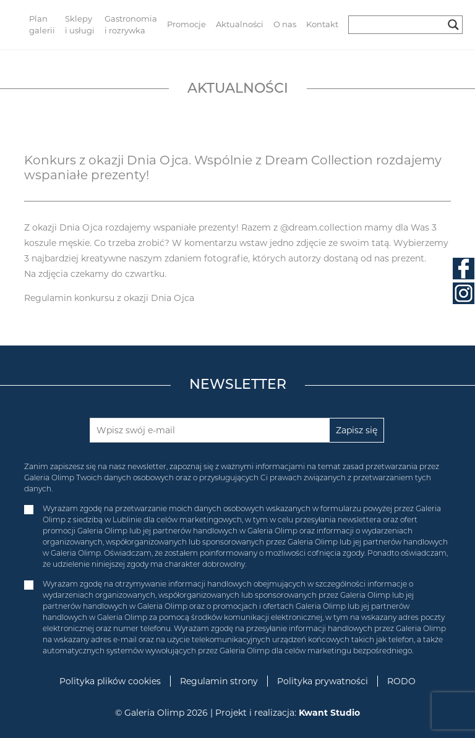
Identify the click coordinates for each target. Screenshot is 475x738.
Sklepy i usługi (80, 25)
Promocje (186, 24)
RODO (401, 681)
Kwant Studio (329, 712)
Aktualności (239, 24)
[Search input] (400, 24)
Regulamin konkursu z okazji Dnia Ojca (109, 297)
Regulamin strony (219, 681)
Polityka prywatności (322, 681)
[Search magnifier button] (453, 24)
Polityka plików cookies (110, 681)
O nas (284, 24)
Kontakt (322, 24)
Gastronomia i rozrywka (131, 25)
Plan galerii (42, 25)
